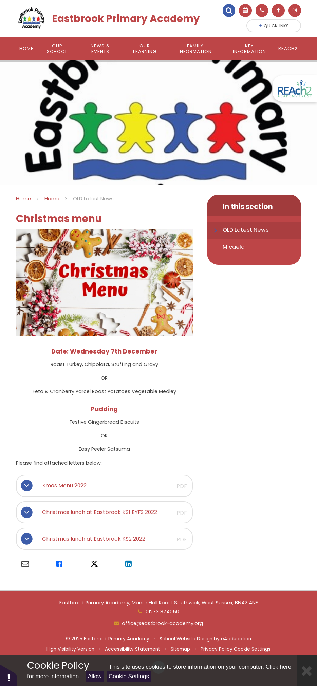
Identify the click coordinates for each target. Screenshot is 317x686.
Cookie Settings (129, 676)
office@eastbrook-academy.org (162, 623)
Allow (95, 676)
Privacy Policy (216, 649)
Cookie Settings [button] (252, 649)
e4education (236, 638)
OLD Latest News (93, 198)
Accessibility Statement (132, 649)
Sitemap (180, 649)
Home (23, 198)
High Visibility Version (70, 649)
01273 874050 (161, 611)
